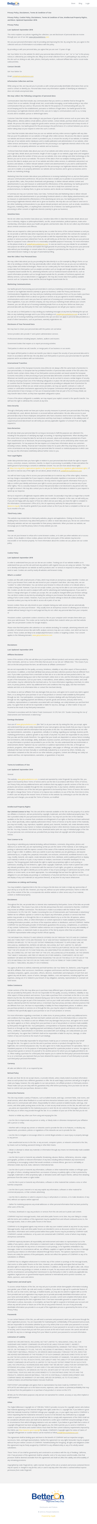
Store (73, 3)
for (24, 468)
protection (59, 468)
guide (38, 468)
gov (31, 1430)
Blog (80, 3)
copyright (36, 1430)
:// (14, 468)
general (48, 468)
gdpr (73, 468)
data (53, 468)
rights (85, 468)
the (44, 468)
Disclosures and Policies (48, 1507)
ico (16, 468)
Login (87, 3)
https (12, 468)
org (19, 468)
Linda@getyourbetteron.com (23, 76)
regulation (67, 468)
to (41, 468)
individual (79, 468)
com (47, 37)
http (20, 1430)
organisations (30, 468)
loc (29, 1430)
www (10, 506)
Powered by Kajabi (48, 1516)
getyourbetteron (42, 635)
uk (21, 468)
